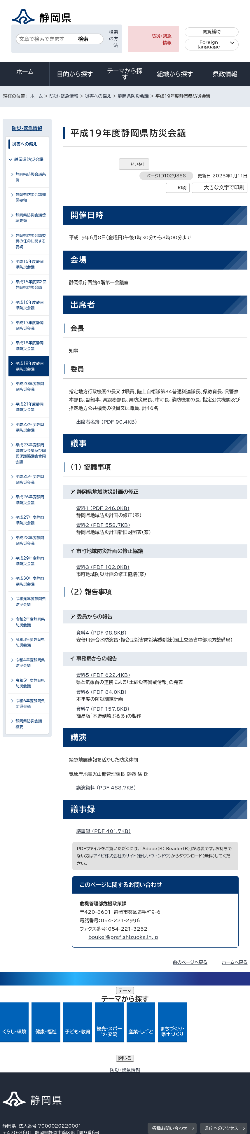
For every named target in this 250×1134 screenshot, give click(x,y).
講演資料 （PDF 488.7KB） (108, 787)
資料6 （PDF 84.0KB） (104, 692)
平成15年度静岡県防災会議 (30, 264)
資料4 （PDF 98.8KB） (104, 632)
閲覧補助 (212, 31)
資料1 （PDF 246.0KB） (105, 508)
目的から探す (75, 74)
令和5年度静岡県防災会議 (30, 683)
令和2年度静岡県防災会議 (30, 622)
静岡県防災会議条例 (31, 177)
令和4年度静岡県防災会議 (30, 663)
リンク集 (154, 1084)
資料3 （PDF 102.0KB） (105, 567)
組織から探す (175, 74)
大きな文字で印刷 (224, 187)
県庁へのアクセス (221, 1041)
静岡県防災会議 (133, 96)
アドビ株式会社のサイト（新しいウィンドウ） (132, 856)
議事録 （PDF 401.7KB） (106, 831)
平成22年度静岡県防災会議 (30, 427)
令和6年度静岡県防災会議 (30, 703)
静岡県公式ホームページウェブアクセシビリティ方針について (66, 1084)
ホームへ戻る (234, 962)
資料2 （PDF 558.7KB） (105, 525)
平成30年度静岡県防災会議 (30, 581)
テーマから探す (124, 74)
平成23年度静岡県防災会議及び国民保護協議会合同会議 (31, 453)
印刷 (182, 188)
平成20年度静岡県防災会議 (30, 386)
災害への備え (98, 96)
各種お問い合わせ (169, 1041)
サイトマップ (195, 1084)
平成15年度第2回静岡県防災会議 (31, 284)
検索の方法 (113, 39)
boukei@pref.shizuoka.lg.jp (123, 937)
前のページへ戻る (190, 962)
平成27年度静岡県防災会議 (30, 520)
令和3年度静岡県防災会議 (30, 642)
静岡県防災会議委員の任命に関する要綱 (31, 241)
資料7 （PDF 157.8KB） (105, 709)
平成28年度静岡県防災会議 (30, 540)
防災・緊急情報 (162, 39)
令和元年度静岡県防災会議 (31, 601)
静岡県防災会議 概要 (30, 723)
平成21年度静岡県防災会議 (30, 407)
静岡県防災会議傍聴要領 (31, 218)
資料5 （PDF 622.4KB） (105, 675)
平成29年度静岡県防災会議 (30, 561)
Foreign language (208, 44)
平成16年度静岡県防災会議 (30, 305)
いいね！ (138, 164)
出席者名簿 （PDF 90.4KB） (109, 422)
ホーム (25, 72)
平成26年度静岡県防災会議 (30, 499)
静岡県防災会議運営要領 (31, 197)
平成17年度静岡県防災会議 (30, 325)
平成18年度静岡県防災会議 (30, 345)
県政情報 (225, 74)
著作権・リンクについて (30, 1077)
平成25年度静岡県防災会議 (30, 479)
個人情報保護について (95, 1077)
